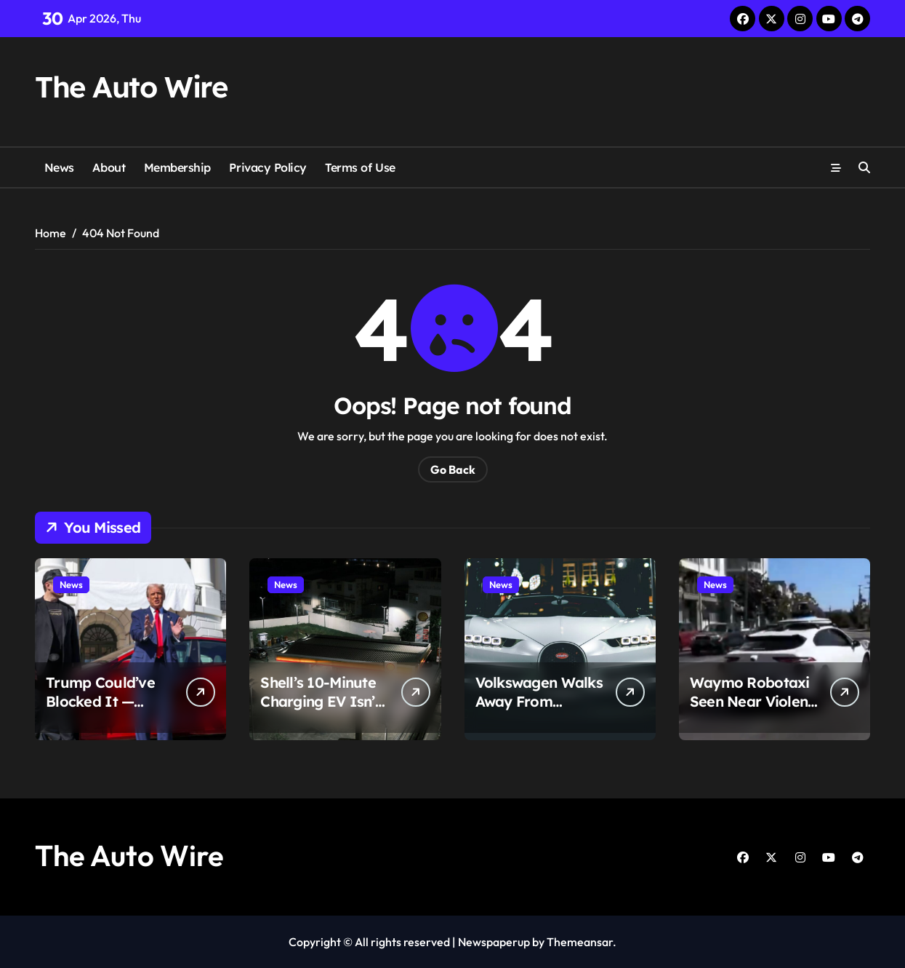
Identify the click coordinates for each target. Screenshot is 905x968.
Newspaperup (494, 942)
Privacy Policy (267, 167)
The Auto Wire (131, 86)
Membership (177, 167)
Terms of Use (360, 167)
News (59, 167)
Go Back (452, 469)
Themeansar (580, 942)
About (108, 167)
